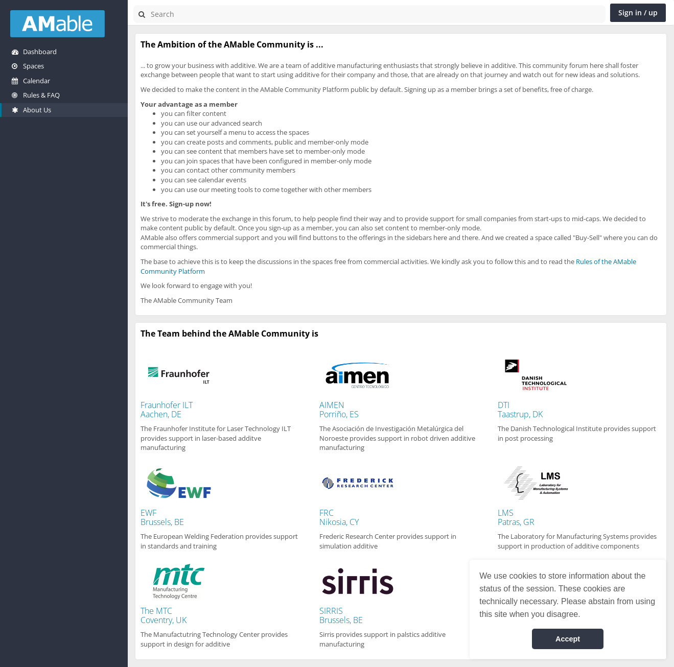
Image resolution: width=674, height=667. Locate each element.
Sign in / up (638, 12)
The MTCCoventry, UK (164, 615)
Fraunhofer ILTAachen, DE (167, 409)
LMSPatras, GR (516, 517)
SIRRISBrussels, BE (341, 615)
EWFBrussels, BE (162, 517)
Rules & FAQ (36, 95)
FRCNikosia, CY (339, 517)
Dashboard (34, 51)
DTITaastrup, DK (520, 409)
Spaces (28, 65)
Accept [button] (567, 639)
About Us (31, 109)
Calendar (31, 80)
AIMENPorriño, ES (339, 409)
